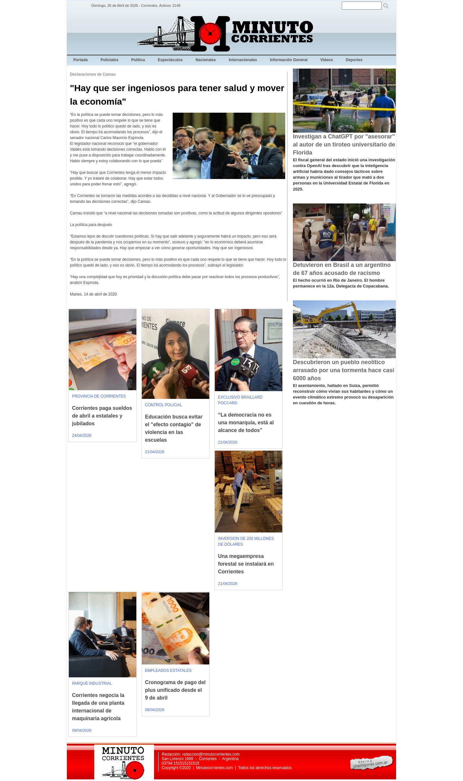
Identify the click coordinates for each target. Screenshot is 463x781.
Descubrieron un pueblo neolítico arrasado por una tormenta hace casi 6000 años (343, 370)
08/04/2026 (154, 710)
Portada (80, 60)
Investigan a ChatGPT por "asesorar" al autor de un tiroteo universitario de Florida (344, 144)
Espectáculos (170, 60)
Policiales (109, 60)
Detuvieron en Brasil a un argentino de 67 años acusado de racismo (342, 269)
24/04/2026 (81, 435)
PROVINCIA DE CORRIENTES (99, 396)
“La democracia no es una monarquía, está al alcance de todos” (246, 422)
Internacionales (243, 60)
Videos (326, 60)
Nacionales (205, 60)
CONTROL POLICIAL (163, 405)
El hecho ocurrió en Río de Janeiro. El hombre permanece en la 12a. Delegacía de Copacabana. (341, 283)
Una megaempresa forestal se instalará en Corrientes (246, 563)
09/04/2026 (81, 730)
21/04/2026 (154, 452)
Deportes (354, 60)
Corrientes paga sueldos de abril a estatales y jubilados (102, 415)
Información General (289, 60)
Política (138, 60)
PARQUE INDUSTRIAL (92, 683)
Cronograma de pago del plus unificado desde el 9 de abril (175, 690)
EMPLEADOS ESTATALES (168, 670)
